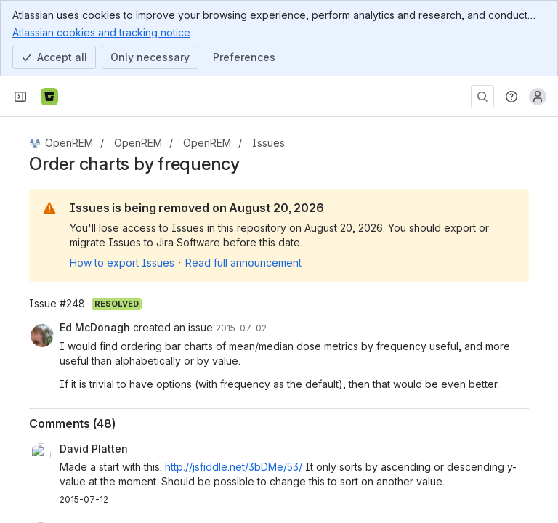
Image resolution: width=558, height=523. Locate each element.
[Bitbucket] (49, 96)
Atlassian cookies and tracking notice (101, 31)
